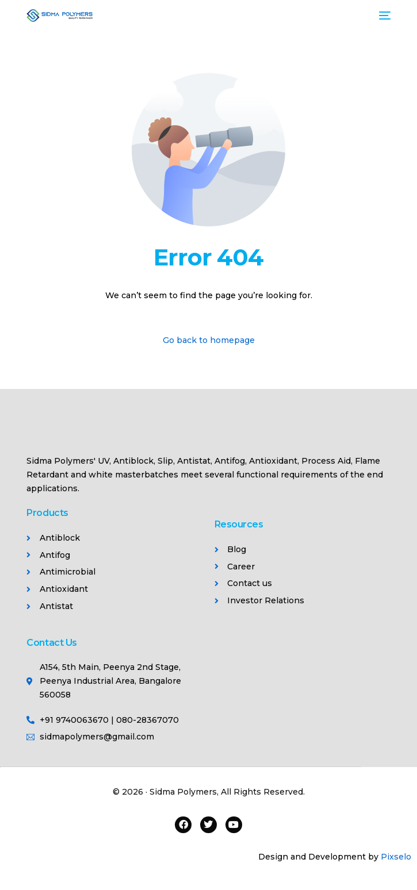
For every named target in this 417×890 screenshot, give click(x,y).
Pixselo (396, 857)
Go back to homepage (209, 340)
